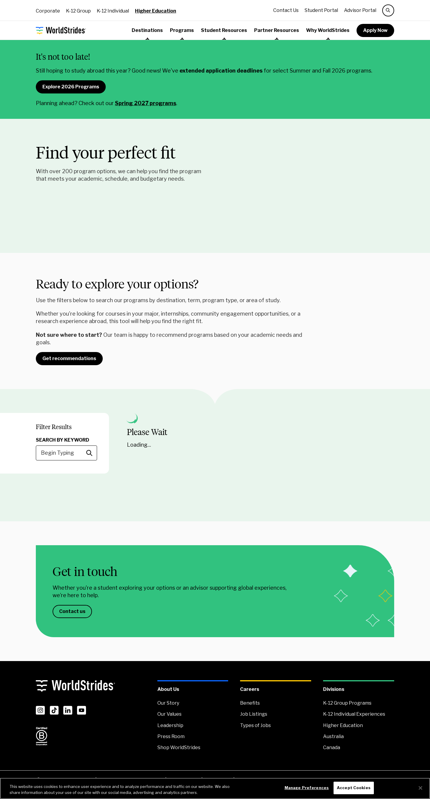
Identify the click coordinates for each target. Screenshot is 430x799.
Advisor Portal (360, 10)
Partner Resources (276, 30)
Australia (333, 736)
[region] (215, 788)
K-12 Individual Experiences (354, 714)
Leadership (170, 725)
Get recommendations (69, 358)
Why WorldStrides (327, 30)
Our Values (169, 714)
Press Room (171, 736)
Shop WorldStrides (178, 747)
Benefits (250, 703)
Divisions (333, 689)
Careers (249, 689)
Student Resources (224, 30)
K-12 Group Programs (347, 703)
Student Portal (321, 10)
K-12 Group (78, 11)
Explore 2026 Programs (70, 87)
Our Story (168, 703)
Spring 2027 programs (145, 103)
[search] (388, 10)
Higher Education (155, 11)
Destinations (147, 30)
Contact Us (286, 10)
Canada (331, 747)
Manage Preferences (307, 787)
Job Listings (253, 714)
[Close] (420, 788)
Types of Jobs (255, 725)
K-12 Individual (113, 11)
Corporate (48, 11)
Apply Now (375, 30)
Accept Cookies (354, 787)
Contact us (72, 611)
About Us (168, 689)
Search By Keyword (62, 440)
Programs (182, 30)
